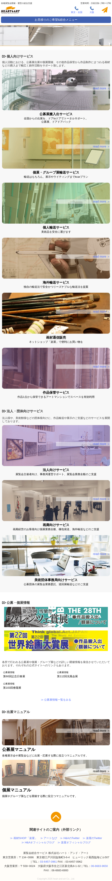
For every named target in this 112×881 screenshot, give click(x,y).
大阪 (92, 9)
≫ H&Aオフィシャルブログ (38, 842)
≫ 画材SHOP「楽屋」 (23, 838)
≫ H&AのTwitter (70, 838)
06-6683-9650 (99, 866)
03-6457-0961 (48, 861)
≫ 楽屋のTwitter (92, 838)
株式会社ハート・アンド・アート (10, 10)
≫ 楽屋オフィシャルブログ (74, 842)
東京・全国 (76, 9)
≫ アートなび (48, 838)
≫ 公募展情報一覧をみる (56, 699)
